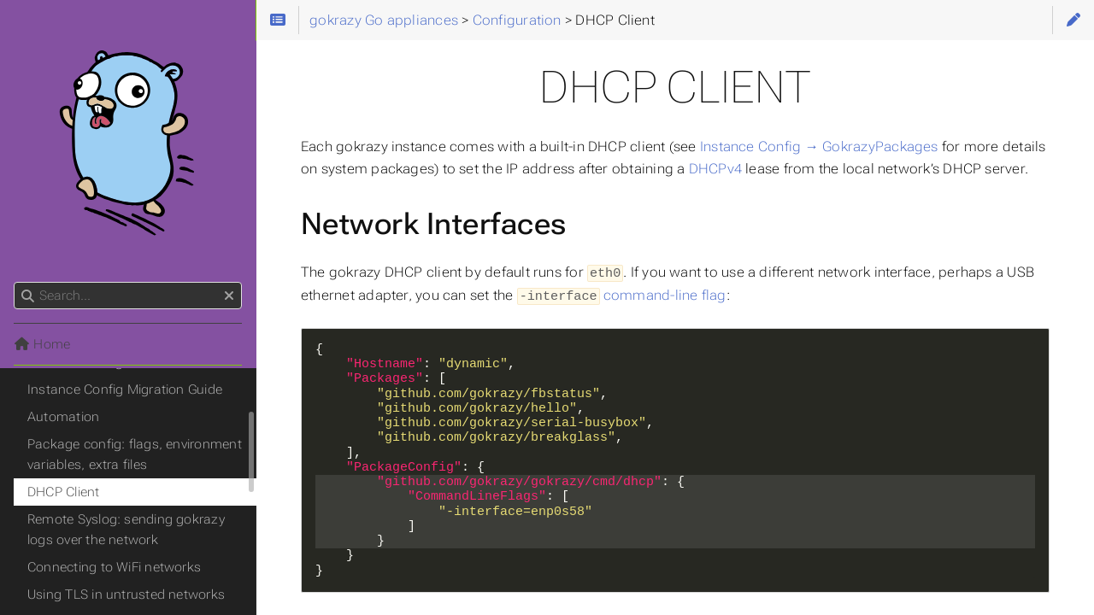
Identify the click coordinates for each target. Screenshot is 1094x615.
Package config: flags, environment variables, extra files (134, 454)
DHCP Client (63, 492)
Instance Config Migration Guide (124, 389)
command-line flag (664, 294)
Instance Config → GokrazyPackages (819, 146)
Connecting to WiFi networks (114, 567)
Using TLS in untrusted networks (126, 594)
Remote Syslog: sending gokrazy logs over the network (126, 530)
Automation (63, 417)
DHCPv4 (715, 169)
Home (42, 344)
